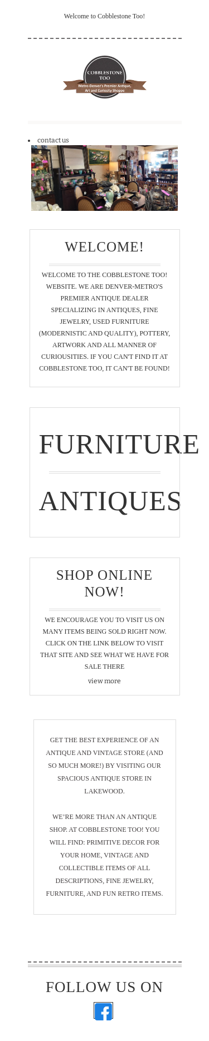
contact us (53, 140)
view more (104, 681)
